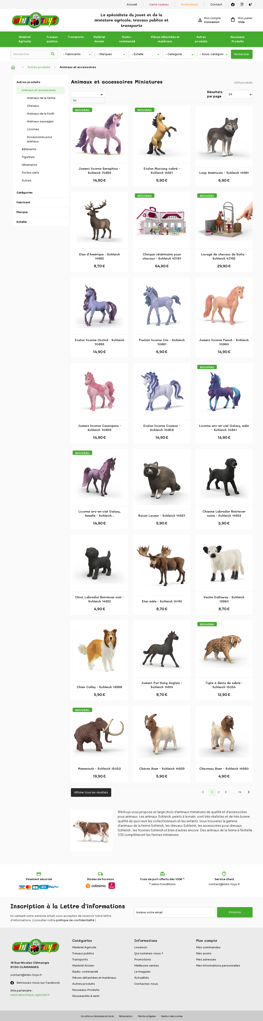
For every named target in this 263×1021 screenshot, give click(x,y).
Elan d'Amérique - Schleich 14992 (99, 256)
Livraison (140, 947)
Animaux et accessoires (39, 90)
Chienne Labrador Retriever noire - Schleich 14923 (224, 514)
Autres (26, 180)
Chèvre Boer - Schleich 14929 (162, 769)
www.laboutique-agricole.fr (30, 995)
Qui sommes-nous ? (148, 953)
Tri (71, 94)
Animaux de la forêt (40, 113)
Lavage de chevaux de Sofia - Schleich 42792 (224, 256)
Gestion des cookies (172, 1016)
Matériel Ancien (99, 39)
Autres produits (201, 39)
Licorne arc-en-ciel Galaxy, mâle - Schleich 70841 (224, 428)
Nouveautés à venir (86, 996)
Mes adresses (206, 959)
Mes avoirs (203, 953)
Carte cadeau (159, 4)
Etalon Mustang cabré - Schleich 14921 (162, 171)
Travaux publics (52, 39)
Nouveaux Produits (237, 39)
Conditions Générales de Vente (97, 1016)
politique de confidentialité (75, 920)
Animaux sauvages (40, 121)
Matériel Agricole (24, 39)
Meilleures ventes (146, 965)
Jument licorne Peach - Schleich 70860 (224, 342)
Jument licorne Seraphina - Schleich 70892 (99, 171)
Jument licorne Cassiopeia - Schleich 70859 (99, 428)
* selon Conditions (162, 884)
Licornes (33, 129)
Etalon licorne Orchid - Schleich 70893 (99, 342)
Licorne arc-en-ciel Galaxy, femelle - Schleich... (99, 514)
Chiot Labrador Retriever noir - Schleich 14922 (99, 599)
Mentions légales (147, 1016)
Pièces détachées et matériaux (165, 39)
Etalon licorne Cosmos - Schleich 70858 (161, 428)
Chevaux (33, 106)
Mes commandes (208, 947)
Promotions (189, 4)
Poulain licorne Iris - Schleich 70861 (162, 342)
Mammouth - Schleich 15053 (99, 769)
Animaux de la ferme (41, 98)
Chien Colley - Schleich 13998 (99, 687)
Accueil (132, 4)
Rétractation (126, 1016)
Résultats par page (214, 94)
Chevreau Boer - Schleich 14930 (224, 769)
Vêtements (29, 165)
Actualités (141, 978)
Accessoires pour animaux (39, 139)
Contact (216, 4)
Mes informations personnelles (218, 965)
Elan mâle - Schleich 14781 (162, 601)
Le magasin (142, 971)
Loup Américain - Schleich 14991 (224, 173)
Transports (76, 37)
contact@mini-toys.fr (224, 884)
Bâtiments (29, 149)
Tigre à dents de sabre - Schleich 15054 (224, 685)
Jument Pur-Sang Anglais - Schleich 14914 (161, 685)
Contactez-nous (146, 984)
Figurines (28, 157)
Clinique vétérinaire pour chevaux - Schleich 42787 (161, 256)
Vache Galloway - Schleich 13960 (224, 599)
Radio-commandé (127, 39)
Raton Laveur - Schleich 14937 (161, 516)
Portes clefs (30, 172)
